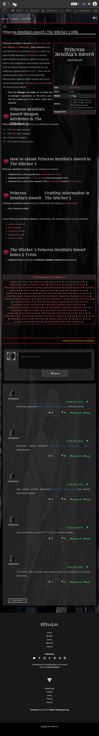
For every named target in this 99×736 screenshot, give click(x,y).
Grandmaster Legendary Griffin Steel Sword (26, 307)
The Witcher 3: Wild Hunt (16, 47)
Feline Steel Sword (50, 293)
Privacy (49, 699)
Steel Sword (74, 87)
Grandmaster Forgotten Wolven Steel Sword (65, 302)
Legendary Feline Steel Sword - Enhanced (62, 322)
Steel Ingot (13, 228)
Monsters (31, 71)
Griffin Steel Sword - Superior (51, 316)
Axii (78, 103)
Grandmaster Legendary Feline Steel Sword (63, 305)
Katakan (44, 174)
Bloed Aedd (67, 287)
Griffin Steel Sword (49, 313)
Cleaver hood (29, 290)
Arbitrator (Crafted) (41, 282)
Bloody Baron (54, 181)
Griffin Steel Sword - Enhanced (74, 313)
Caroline (16, 290)
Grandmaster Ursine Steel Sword (69, 310)
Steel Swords (26, 19)
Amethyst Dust (14, 231)
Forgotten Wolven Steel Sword (17, 299)
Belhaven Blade (39, 285)
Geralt (17, 51)
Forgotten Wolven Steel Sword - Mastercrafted (54, 299)
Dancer (51, 290)
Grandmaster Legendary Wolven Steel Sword (31, 310)
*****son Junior (36, 178)
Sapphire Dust (14, 235)
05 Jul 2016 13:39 (75, 567)
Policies (49, 702)
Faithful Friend (12, 293)
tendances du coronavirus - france (69, 446)
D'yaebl (41, 290)
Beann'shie (80, 282)
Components (70, 203)
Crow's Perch (76, 181)
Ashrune (68, 282)
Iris (86, 319)
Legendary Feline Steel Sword (27, 322)
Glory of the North (87, 299)
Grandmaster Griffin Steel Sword (26, 305)
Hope (73, 319)
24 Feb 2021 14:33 (74, 402)
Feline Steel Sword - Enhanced (75, 293)
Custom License (52, 667)
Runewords (46, 83)
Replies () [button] (76, 413)
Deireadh (72, 290)
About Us (49, 643)
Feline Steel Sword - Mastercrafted (21, 296)
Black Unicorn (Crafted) (74, 285)
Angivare (14, 282)
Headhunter (15, 319)
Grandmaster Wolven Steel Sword (22, 313)
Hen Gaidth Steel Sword (35, 319)
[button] (75, 4)
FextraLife (34, 710)
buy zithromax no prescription (52, 406)
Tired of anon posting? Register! (78, 341)
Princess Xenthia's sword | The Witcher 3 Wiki (40, 32)
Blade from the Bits (13, 287)
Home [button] (17, 10)
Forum (49, 640)
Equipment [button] (83, 10)
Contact (49, 647)
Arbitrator (25, 282)
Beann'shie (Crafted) (19, 285)
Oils (26, 75)
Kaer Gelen (56, 174)
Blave (55, 287)
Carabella (89, 287)
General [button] (32, 10)
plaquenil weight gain (64, 489)
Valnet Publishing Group (59, 710)
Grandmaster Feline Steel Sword (27, 302)
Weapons (15, 19)
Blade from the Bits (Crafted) (37, 287)
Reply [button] (86, 413)
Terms (49, 695)
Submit (55, 373)
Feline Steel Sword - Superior (53, 296)
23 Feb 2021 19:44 (74, 441)
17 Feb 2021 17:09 (74, 484)
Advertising (49, 688)
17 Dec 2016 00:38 (74, 528)
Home (49, 633)
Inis (80, 319)
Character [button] (50, 10)
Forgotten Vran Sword (79, 296)
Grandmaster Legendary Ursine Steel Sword (68, 307)
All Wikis (49, 636)
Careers (49, 692)
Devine (83, 290)
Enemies (31, 55)
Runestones (30, 83)
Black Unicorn (55, 285)
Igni (78, 100)
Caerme (78, 287)
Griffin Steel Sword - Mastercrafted (19, 316)
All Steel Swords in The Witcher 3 (49, 277)
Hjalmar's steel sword (58, 319)
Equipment (4, 19)
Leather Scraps (15, 224)
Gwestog (71, 316)
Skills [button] (66, 10)
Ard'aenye (56, 282)
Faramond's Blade (30, 293)
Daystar (61, 290)
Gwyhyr (81, 316)
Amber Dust (13, 238)
